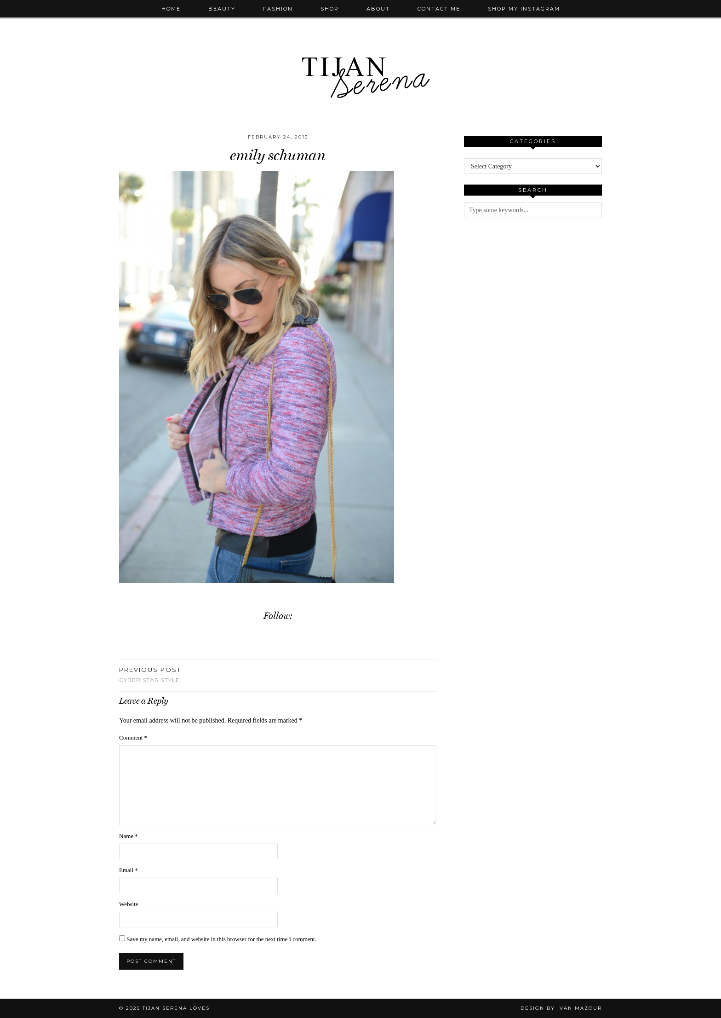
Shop (329, 9)
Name (128, 836)
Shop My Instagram (524, 9)
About (378, 9)
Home (171, 9)
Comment (133, 737)
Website (128, 904)
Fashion (278, 9)
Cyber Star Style (150, 674)
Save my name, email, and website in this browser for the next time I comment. (221, 939)
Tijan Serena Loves (176, 1008)
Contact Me (439, 9)
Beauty (221, 9)
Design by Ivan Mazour (561, 1008)
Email (128, 870)
